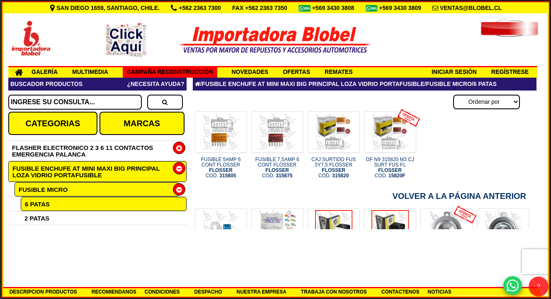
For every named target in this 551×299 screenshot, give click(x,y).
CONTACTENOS (400, 292)
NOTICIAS (439, 292)
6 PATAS (37, 204)
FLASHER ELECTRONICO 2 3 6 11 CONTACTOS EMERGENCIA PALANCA (82, 151)
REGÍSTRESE (510, 72)
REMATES (338, 72)
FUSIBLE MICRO (43, 189)
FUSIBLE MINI (39, 245)
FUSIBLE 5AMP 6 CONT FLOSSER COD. (221, 168)
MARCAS (142, 123)
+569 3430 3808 (334, 8)
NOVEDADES (250, 72)
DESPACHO (208, 292)
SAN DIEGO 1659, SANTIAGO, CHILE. (105, 8)
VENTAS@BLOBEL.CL (471, 8)
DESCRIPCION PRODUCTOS (43, 292)
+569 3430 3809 (401, 8)
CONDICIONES (162, 292)
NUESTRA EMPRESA (261, 292)
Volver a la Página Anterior (459, 196)
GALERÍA (45, 72)
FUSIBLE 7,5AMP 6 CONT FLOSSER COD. (277, 168)
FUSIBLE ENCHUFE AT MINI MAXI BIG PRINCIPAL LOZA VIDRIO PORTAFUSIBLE (86, 172)
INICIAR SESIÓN (454, 72)
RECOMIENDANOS (114, 292)
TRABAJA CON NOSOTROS (334, 292)
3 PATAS (36, 231)
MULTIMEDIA (90, 72)
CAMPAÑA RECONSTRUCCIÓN (170, 72)
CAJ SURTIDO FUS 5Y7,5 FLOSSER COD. (333, 168)
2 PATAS (36, 218)
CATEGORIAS (52, 123)
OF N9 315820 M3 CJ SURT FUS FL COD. (390, 168)
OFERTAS (296, 72)
